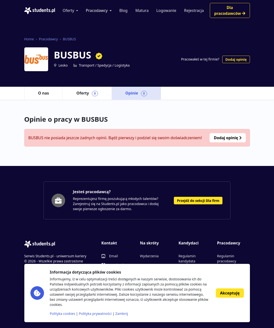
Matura (142, 10)
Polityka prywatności (95, 313)
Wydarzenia (149, 256)
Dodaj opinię (236, 59)
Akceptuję (229, 293)
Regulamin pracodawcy (226, 258)
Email (113, 256)
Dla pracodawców (229, 10)
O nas (43, 93)
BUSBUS (69, 39)
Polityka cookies (62, 313)
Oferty (68, 10)
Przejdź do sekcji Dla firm (198, 200)
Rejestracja (194, 10)
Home (29, 39)
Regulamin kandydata (187, 258)
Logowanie (166, 10)
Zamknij (121, 313)
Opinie (136, 93)
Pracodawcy (97, 10)
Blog (123, 10)
